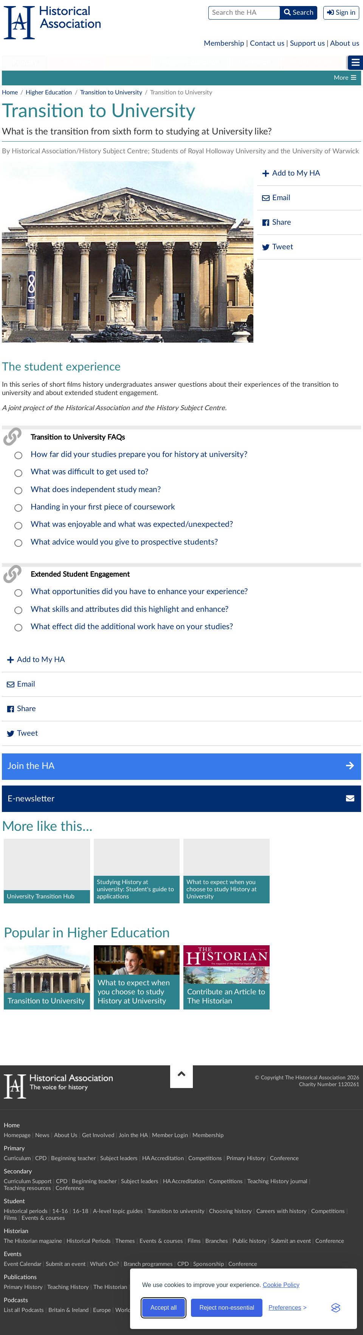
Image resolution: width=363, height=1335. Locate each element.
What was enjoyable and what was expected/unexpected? (132, 524)
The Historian (110, 1287)
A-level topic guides (118, 1211)
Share (276, 223)
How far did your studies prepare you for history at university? (139, 454)
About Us (66, 1135)
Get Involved (98, 1135)
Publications (312, 62)
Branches (216, 1241)
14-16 (60, 1211)
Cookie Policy (281, 1285)
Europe (102, 1310)
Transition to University (111, 93)
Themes (125, 1241)
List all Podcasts (24, 1310)
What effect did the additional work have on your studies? (132, 627)
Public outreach (178, 78)
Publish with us (303, 78)
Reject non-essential (226, 1307)
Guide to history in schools (110, 78)
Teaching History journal (277, 1181)
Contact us (267, 43)
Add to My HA (290, 173)
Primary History (245, 1158)
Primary (24, 62)
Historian (255, 62)
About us (344, 43)
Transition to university (241, 78)
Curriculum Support (27, 1181)
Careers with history (281, 1211)
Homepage (17, 1135)
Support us (307, 43)
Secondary (76, 62)
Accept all (163, 1307)
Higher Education (190, 62)
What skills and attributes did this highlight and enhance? (129, 609)
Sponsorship (208, 1264)
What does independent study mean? (96, 490)
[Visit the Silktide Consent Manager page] (336, 1308)
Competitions (205, 1158)
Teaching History (68, 1287)
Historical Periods (89, 1241)
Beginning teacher (73, 1158)
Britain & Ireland (68, 1310)
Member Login (170, 1135)
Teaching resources (27, 1188)
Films (10, 1218)
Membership (224, 43)
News (42, 1135)
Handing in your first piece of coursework (103, 507)
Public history (250, 1241)
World (123, 1310)
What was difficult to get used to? (89, 472)
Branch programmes (148, 1264)
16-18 (80, 1211)
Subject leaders (119, 1158)
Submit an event (291, 1241)
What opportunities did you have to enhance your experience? (139, 592)
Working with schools (35, 78)
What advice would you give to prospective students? (124, 542)
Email (275, 198)
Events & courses (43, 1218)
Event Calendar (22, 1264)
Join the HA (133, 1135)
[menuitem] (25, 63)
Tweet (277, 247)
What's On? (104, 1264)
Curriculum (17, 1158)
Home (10, 93)
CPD (41, 1158)
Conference (284, 1158)
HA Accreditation (163, 1158)
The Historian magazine (33, 1241)
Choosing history (230, 1211)
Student (128, 62)
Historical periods (26, 1211)
